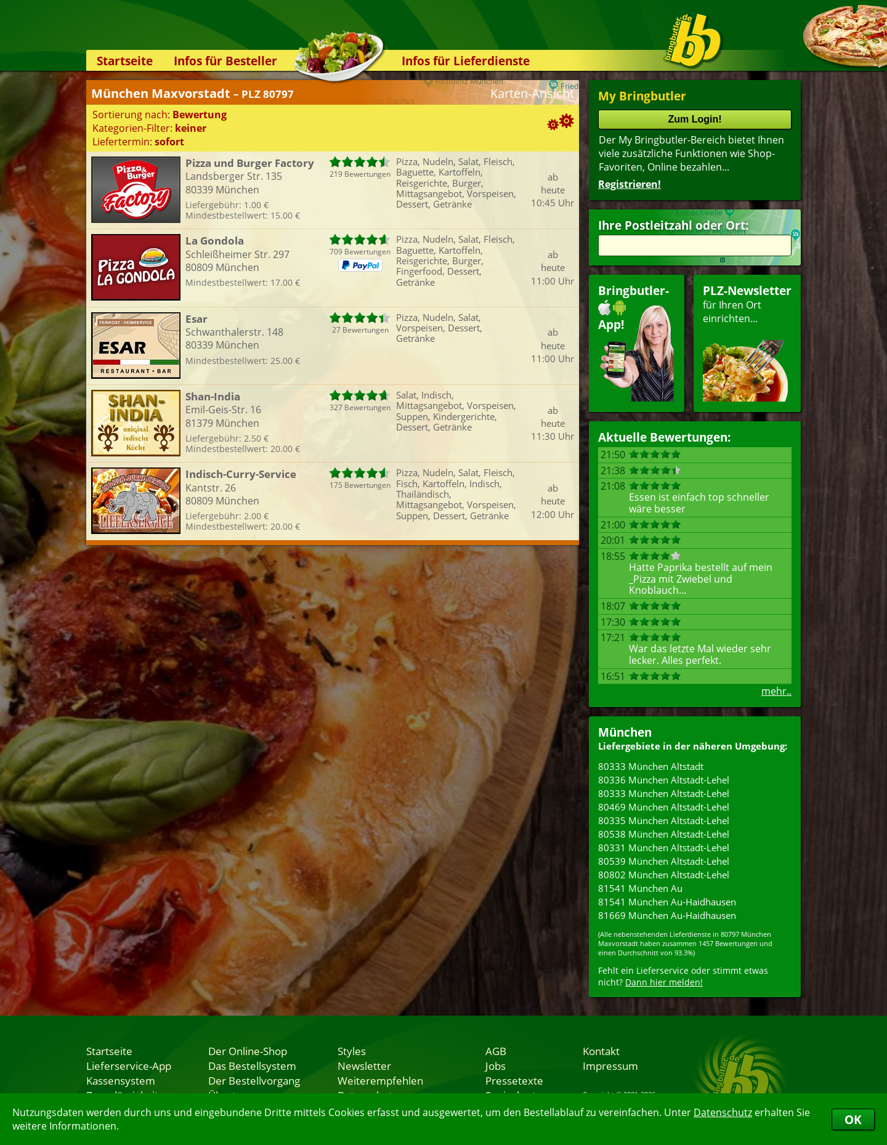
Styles (352, 1050)
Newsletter (364, 1065)
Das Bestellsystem (252, 1065)
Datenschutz (723, 1112)
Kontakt (601, 1050)
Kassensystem (120, 1080)
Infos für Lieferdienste (466, 60)
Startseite (125, 60)
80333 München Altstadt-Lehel (663, 793)
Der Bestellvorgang (254, 1080)
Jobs (495, 1065)
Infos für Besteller (225, 60)
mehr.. (776, 691)
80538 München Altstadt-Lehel (663, 834)
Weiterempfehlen (380, 1080)
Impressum (610, 1065)
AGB (495, 1050)
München (625, 732)
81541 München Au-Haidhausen (667, 902)
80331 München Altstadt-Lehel (663, 847)
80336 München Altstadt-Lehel (663, 780)
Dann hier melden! (664, 982)
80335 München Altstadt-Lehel (663, 820)
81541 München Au (640, 888)
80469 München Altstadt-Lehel (663, 807)
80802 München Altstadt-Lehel (663, 874)
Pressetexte (514, 1080)
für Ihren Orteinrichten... (747, 342)
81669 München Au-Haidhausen (667, 915)
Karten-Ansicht (532, 93)
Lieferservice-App (128, 1065)
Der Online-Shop (247, 1050)
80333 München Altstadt (650, 766)
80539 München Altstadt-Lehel (663, 861)
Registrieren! (629, 184)
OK (853, 1119)
